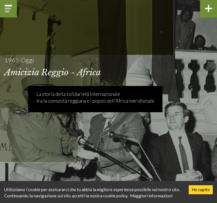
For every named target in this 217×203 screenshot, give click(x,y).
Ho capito (201, 189)
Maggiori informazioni (151, 195)
